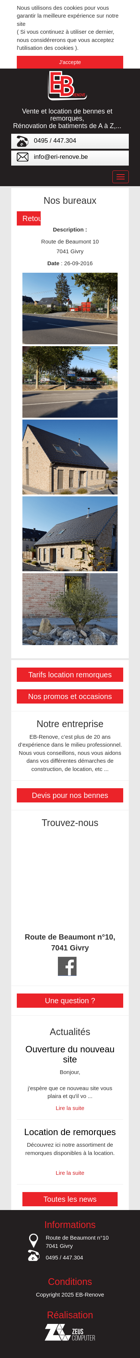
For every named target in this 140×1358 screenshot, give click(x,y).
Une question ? (70, 1000)
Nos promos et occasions (70, 696)
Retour (31, 218)
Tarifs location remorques (70, 675)
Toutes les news (69, 1199)
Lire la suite (70, 1108)
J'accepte (70, 62)
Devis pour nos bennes (70, 795)
